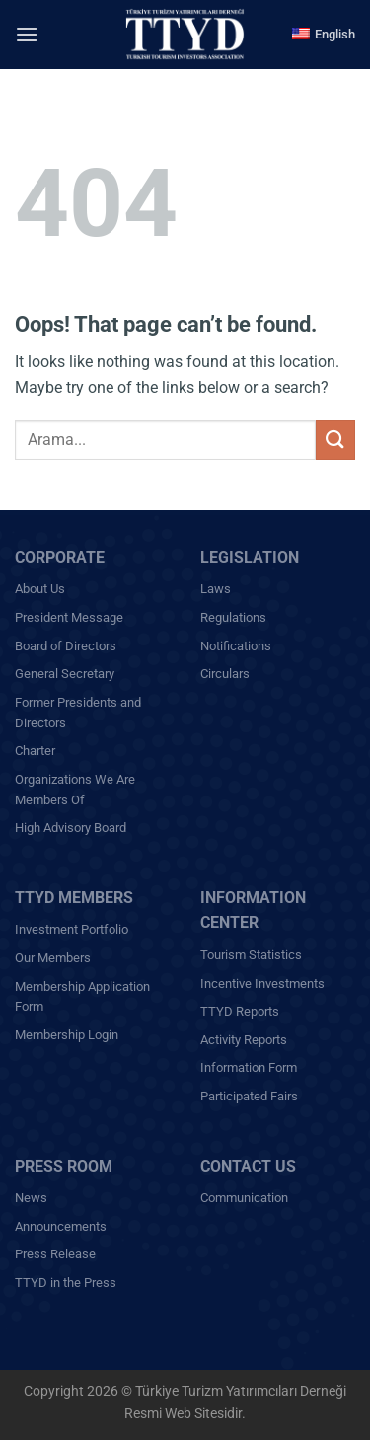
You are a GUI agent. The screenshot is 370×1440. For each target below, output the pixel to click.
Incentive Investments (262, 983)
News (31, 1197)
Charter (35, 750)
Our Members (53, 957)
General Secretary (64, 673)
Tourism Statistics (251, 954)
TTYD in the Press (65, 1282)
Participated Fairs (249, 1096)
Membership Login (66, 1034)
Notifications (235, 646)
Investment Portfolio (71, 929)
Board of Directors (65, 646)
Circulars (225, 673)
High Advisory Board (70, 827)
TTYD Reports (239, 1011)
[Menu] (26, 34)
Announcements (61, 1226)
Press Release (55, 1254)
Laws (215, 588)
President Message (69, 617)
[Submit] (335, 439)
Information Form (248, 1067)
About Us (40, 588)
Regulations (233, 617)
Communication (244, 1197)
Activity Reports (243, 1039)
